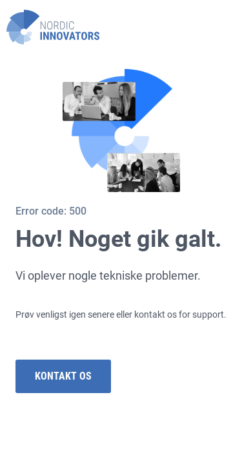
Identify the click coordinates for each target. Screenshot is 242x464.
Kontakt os (63, 376)
